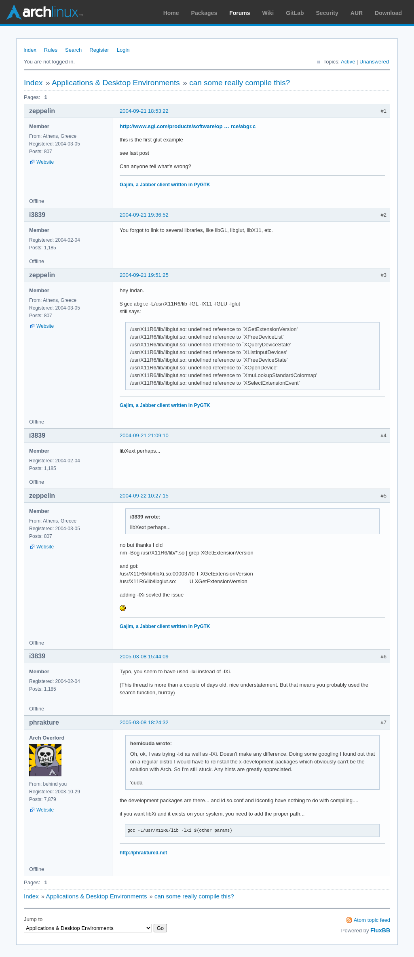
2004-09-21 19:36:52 (144, 215)
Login (123, 50)
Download (388, 13)
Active (348, 62)
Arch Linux (44, 12)
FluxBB (380, 930)
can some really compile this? (239, 82)
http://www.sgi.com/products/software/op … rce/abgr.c (188, 126)
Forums (239, 13)
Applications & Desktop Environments (116, 82)
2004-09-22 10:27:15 (144, 496)
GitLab (295, 13)
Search (73, 50)
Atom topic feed (372, 920)
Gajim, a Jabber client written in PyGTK (165, 185)
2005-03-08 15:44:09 (144, 656)
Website (45, 162)
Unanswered (374, 62)
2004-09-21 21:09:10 (144, 435)
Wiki (268, 13)
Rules (50, 50)
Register (99, 50)
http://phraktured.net (143, 853)
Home (171, 13)
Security (327, 13)
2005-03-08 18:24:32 (144, 722)
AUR (357, 13)
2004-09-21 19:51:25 (144, 275)
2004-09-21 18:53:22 (144, 111)
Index (29, 50)
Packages (204, 13)
